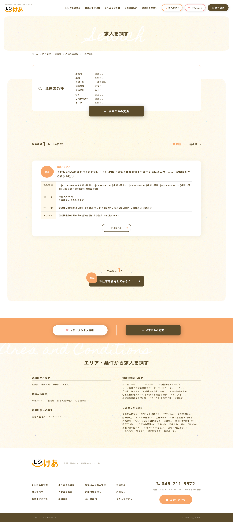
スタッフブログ (124, 499)
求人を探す (172, 7)
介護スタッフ (38, 400)
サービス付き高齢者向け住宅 (136, 387)
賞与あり (140, 431)
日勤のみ (148, 427)
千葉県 (56, 384)
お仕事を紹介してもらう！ (116, 281)
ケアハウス (154, 398)
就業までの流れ (92, 7)
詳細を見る (116, 227)
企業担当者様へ (149, 7)
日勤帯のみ (155, 420)
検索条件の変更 (116, 111)
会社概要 (91, 499)
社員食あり (127, 431)
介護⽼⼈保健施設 (131, 391)
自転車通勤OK (185, 414)
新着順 (179, 144)
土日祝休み (161, 417)
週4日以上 (127, 417)
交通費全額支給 (130, 414)
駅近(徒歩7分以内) (131, 427)
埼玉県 (65, 384)
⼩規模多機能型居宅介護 (134, 398)
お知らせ (121, 491)
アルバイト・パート (58, 416)
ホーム (35, 54)
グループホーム (148, 384)
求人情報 (46, 54)
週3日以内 (127, 420)
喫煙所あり (127, 424)
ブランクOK (169, 414)
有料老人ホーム (130, 384)
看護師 (51, 400)
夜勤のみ (168, 420)
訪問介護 (167, 398)
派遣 (34, 416)
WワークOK (141, 420)
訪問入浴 (179, 398)
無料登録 (218, 7)
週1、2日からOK (189, 424)
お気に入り (195, 7)
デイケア (174, 394)
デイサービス (160, 387)
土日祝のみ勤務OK (145, 424)
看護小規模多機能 (178, 391)
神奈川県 (45, 384)
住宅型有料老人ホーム (133, 394)
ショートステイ (177, 387)
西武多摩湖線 (71, 54)
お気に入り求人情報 (80, 330)
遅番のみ (162, 424)
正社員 (42, 416)
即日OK (144, 414)
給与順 (195, 144)
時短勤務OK (181, 427)
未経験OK (160, 427)
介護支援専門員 (64, 400)
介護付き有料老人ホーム (155, 391)
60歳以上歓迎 (176, 417)
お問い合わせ (176, 499)
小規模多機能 (153, 394)
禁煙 (170, 427)
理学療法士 (80, 400)
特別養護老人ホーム (168, 384)
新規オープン (170, 431)
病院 (165, 394)
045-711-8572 (175, 484)
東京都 (58, 54)
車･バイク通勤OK (144, 417)
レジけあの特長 (72, 7)
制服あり (190, 417)
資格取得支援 (154, 431)
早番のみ (173, 424)
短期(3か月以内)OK (185, 420)
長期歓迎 (155, 414)
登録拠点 (121, 484)
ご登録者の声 (130, 7)
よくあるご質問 (112, 7)
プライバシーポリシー (44, 517)
